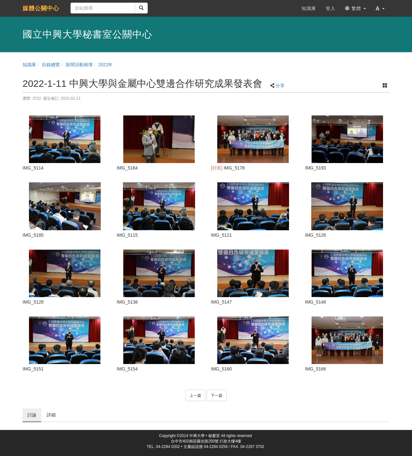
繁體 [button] (355, 8)
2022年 (105, 64)
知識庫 (29, 64)
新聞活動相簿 (79, 64)
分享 (280, 85)
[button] (380, 8)
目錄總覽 (51, 64)
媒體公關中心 (41, 8)
